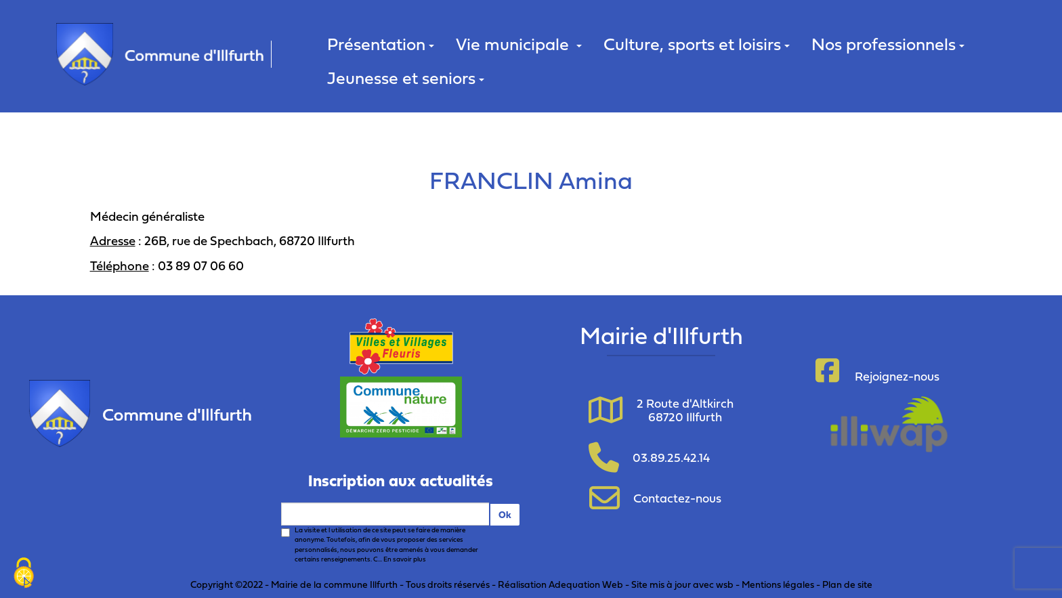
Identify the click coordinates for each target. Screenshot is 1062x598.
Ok (504, 514)
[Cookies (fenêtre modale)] (23, 574)
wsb (725, 584)
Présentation (380, 43)
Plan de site (847, 584)
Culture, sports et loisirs (696, 43)
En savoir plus (404, 559)
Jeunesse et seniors (405, 77)
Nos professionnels (887, 43)
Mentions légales (778, 584)
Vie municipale (519, 43)
